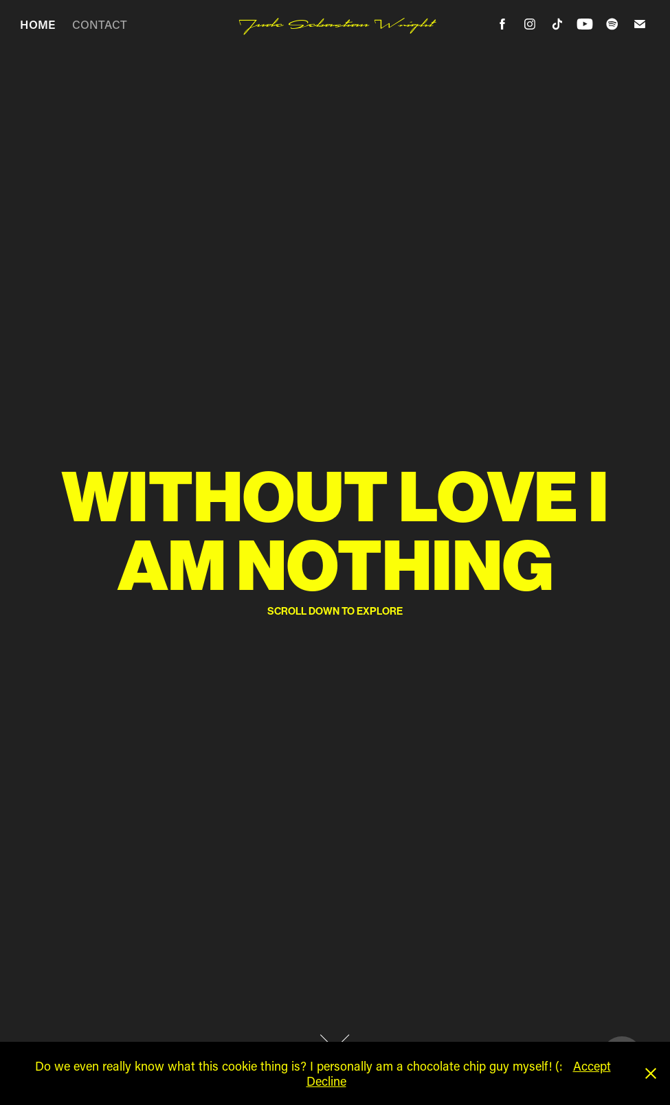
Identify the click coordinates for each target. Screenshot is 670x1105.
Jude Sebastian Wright (335, 24)
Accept (592, 1066)
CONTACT (99, 24)
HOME (37, 24)
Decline (326, 1081)
